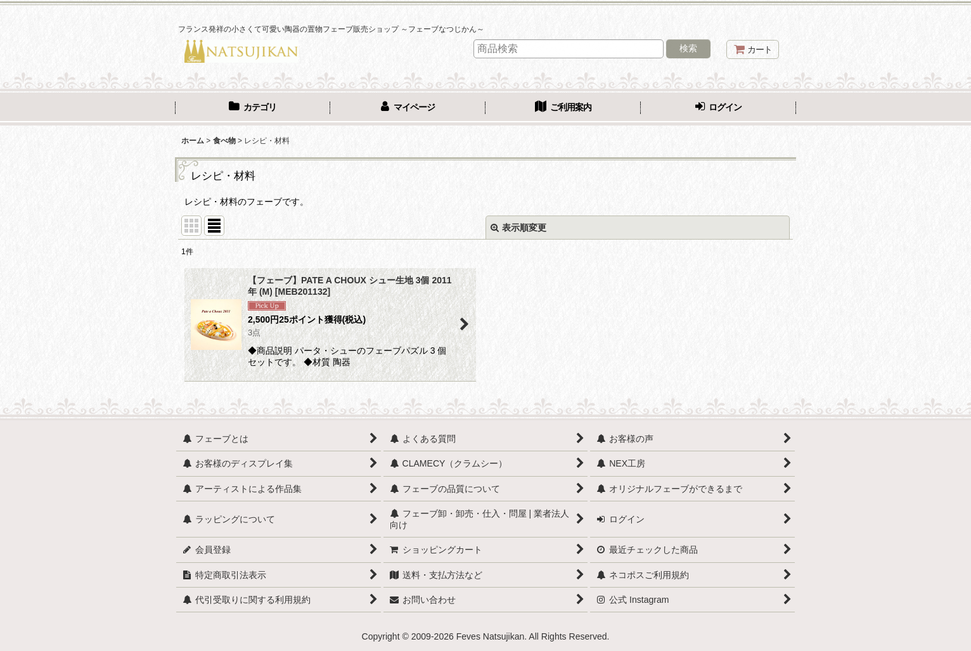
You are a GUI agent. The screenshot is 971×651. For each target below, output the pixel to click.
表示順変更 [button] (518, 227)
